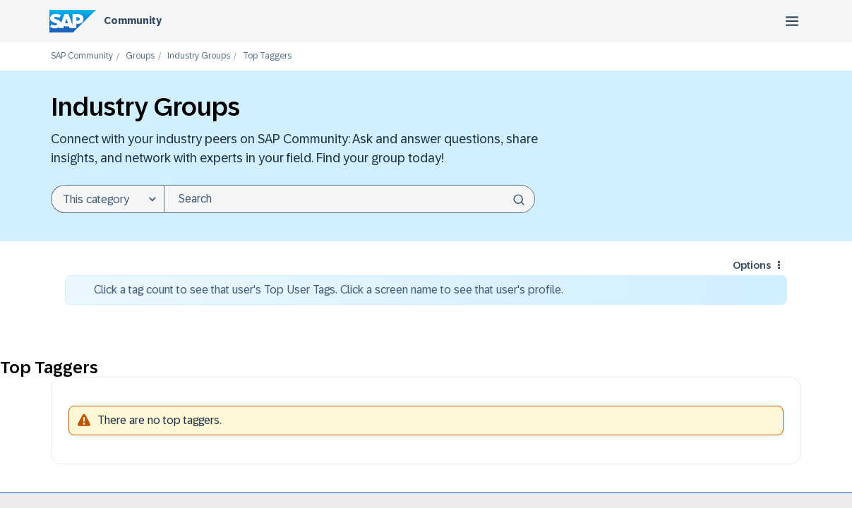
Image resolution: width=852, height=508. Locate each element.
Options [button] (752, 265)
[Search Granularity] (107, 199)
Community (133, 20)
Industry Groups (198, 56)
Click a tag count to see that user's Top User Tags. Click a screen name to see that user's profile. (328, 290)
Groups (140, 56)
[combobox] (349, 199)
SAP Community (82, 56)
